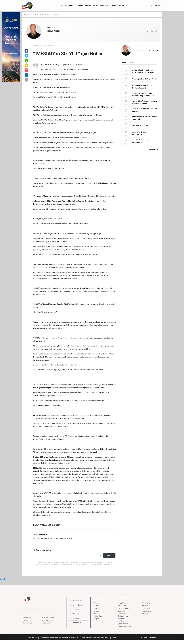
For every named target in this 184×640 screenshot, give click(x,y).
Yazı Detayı (54, 14)
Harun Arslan (44, 14)
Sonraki (3, 579)
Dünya (71, 5)
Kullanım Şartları (48, 618)
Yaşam (114, 5)
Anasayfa (27, 14)
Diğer (121, 5)
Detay (144, 638)
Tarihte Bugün (123, 616)
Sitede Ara (146, 603)
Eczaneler (121, 611)
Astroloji (145, 613)
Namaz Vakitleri (123, 608)
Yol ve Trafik (122, 606)
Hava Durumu (123, 603)
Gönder (109, 555)
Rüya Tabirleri (147, 611)
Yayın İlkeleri (27, 620)
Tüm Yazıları (152, 50)
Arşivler (74, 614)
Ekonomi (79, 5)
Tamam (153, 638)
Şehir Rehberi (123, 624)
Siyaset (88, 5)
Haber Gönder (47, 623)
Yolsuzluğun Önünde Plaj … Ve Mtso (145, 79)
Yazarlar (35, 14)
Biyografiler (146, 608)
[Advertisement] (173, 47)
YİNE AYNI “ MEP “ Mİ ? (140, 125)
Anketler (145, 606)
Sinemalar (121, 619)
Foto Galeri (76, 600)
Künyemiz (75, 618)
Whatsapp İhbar (48, 620)
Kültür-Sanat (105, 5)
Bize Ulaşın (75, 623)
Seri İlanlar (122, 621)
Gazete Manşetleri (124, 626)
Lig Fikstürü (122, 613)
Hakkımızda (27, 618)
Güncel (64, 5)
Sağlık (95, 5)
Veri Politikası (27, 623)
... (47, 35)
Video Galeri (76, 605)
